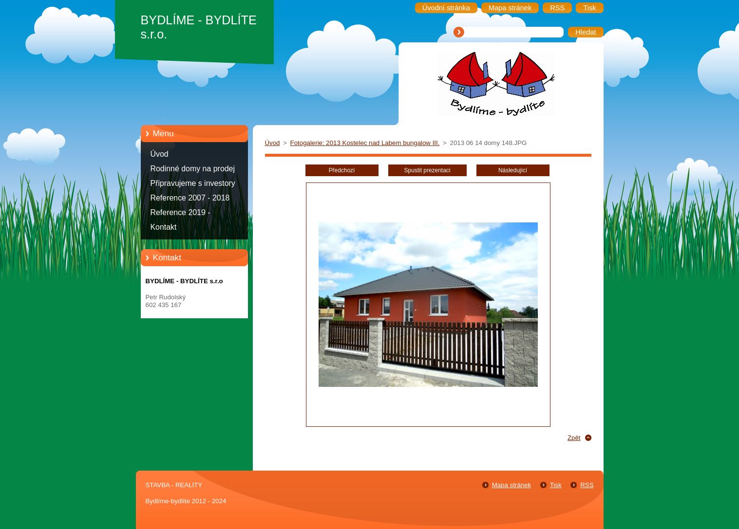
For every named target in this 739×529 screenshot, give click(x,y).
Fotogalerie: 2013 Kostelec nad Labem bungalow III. (365, 142)
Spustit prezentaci (427, 170)
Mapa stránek (511, 485)
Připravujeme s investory (193, 183)
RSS (586, 485)
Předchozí (342, 170)
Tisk (556, 485)
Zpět (574, 437)
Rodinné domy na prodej (193, 168)
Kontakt (164, 227)
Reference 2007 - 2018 (190, 198)
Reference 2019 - (180, 212)
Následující (512, 170)
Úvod (160, 154)
